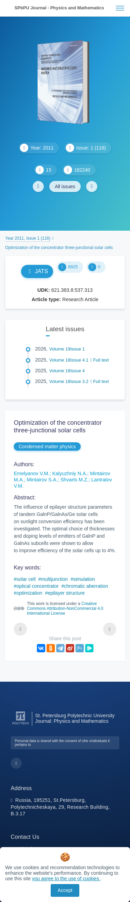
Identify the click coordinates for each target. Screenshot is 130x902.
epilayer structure (66, 593)
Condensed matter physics (47, 446)
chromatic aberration (86, 586)
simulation (84, 579)
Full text (99, 360)
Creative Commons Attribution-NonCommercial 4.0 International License (65, 608)
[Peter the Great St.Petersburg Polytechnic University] (20, 725)
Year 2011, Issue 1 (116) (27, 238)
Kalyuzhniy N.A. (69, 473)
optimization (29, 593)
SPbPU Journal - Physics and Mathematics (59, 7)
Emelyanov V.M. (31, 473)
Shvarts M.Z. (74, 479)
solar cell (26, 579)
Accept (65, 890)
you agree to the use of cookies (66, 878)
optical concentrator (38, 586)
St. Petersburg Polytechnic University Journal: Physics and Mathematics (74, 718)
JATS (37, 271)
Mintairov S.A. (42, 479)
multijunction (54, 579)
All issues (65, 186)
